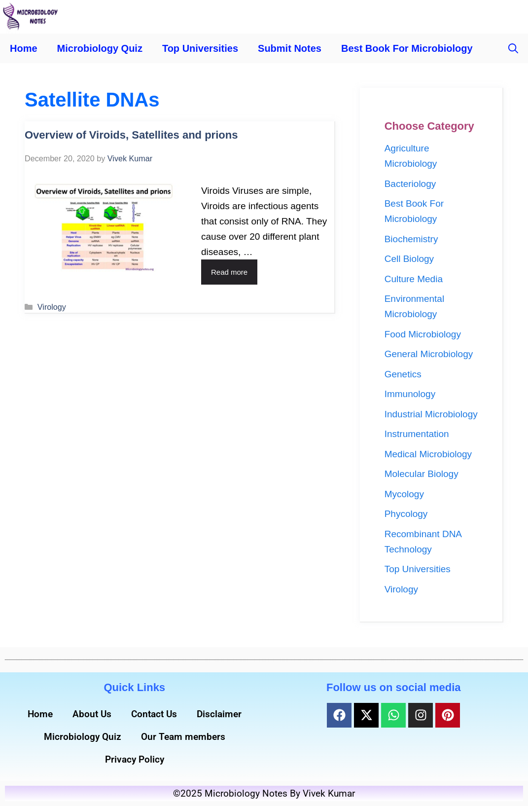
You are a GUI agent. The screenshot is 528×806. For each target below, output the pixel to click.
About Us (91, 714)
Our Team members (183, 736)
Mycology (404, 494)
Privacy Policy (134, 759)
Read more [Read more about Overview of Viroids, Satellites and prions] (229, 272)
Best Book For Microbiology (407, 48)
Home (23, 48)
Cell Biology (409, 259)
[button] (513, 48)
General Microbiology (429, 354)
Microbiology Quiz (99, 48)
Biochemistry (411, 239)
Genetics (403, 374)
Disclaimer (219, 714)
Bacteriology (410, 184)
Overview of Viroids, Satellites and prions (131, 135)
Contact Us (154, 714)
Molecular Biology (421, 474)
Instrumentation (417, 434)
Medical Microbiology (428, 454)
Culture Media (414, 279)
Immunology (410, 394)
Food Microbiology (423, 334)
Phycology (406, 514)
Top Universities (200, 48)
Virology (51, 306)
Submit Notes (289, 48)
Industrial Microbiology (431, 414)
